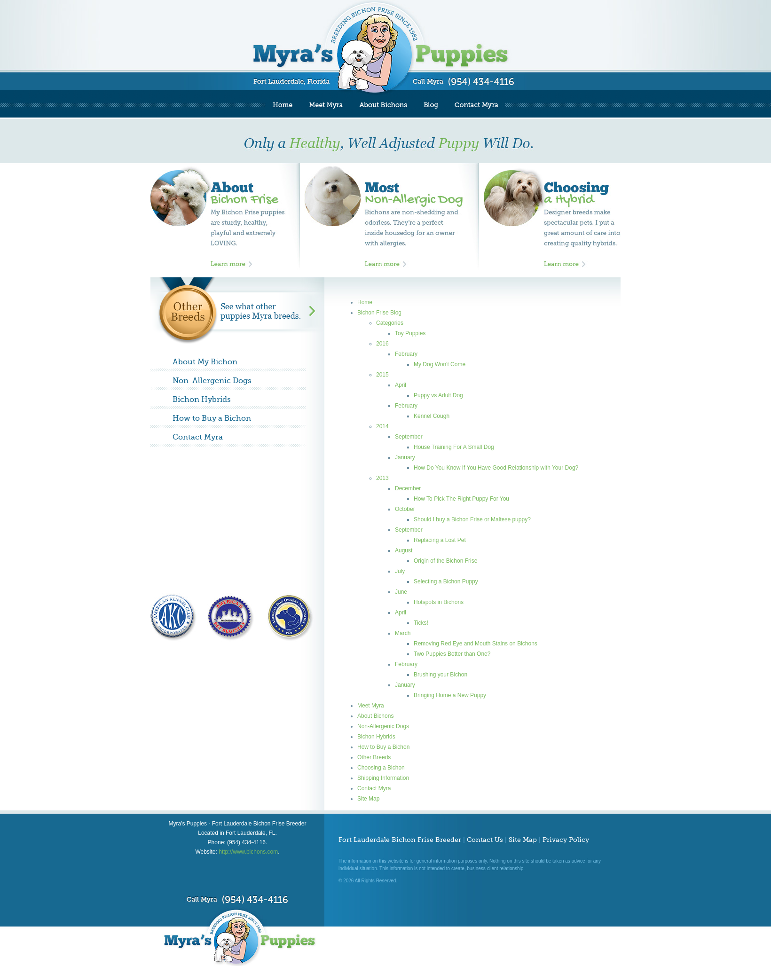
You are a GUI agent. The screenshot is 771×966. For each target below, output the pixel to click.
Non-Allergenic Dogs (212, 381)
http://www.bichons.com (248, 851)
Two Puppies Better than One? (452, 654)
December (408, 488)
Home (364, 302)
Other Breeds (374, 757)
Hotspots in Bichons (439, 602)
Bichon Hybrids (202, 399)
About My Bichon (205, 362)
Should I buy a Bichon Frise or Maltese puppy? (472, 519)
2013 (382, 478)
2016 (382, 343)
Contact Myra (198, 437)
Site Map (368, 798)
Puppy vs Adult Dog (438, 395)
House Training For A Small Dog (454, 447)
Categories (389, 323)
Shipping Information (383, 778)
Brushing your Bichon (440, 674)
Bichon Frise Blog (379, 312)
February (406, 354)
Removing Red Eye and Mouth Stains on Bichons (475, 643)
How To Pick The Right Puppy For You (461, 498)
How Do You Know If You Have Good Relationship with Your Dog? (496, 467)
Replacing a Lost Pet (440, 540)
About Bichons (375, 716)
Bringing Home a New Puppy (450, 695)
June (401, 592)
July (400, 571)
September (409, 436)
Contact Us (485, 839)
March (402, 633)
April (400, 385)
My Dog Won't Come (439, 364)
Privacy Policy (566, 839)
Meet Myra (370, 705)
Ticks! (421, 623)
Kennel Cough (431, 416)
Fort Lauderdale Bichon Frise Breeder (399, 839)
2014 (382, 426)
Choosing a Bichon (381, 767)
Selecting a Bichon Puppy (446, 581)
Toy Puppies (410, 333)
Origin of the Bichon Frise (445, 561)
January (405, 457)
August (403, 550)
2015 (382, 374)
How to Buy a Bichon (212, 418)
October (405, 509)
